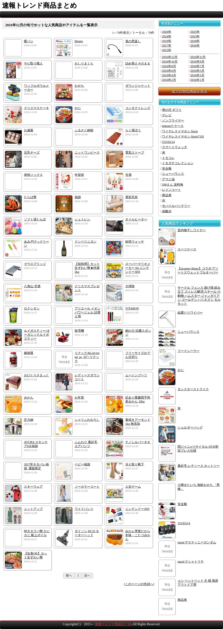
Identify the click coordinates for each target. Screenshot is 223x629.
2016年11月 (198, 57)
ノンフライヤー (173, 120)
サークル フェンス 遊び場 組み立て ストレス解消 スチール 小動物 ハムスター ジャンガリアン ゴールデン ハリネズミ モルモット (199, 295)
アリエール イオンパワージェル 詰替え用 (87, 312)
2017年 (166, 45)
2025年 (195, 32)
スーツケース (187, 249)
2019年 (166, 41)
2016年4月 (169, 75)
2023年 (195, 36)
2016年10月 (170, 61)
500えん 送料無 (172, 184)
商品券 (167, 195)
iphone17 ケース (173, 126)
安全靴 (167, 168)
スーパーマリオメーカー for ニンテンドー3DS (137, 267)
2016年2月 (169, 80)
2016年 (195, 45)
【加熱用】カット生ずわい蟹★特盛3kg (87, 267)
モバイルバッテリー (176, 206)
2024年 (166, 36)
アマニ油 (168, 179)
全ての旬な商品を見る (189, 91)
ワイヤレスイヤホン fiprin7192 (183, 136)
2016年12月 (170, 57)
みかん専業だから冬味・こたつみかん (137, 535)
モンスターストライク (193, 389)
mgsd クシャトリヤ (191, 561)
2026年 (166, 32)
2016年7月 (197, 66)
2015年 (166, 50)
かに (181, 370)
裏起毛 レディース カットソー (199, 465)
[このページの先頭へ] (139, 584)
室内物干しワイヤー (192, 230)
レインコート (171, 189)
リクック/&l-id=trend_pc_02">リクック (87, 357)
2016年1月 (197, 80)
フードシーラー (188, 351)
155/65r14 (168, 142)
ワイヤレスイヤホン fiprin (180, 131)
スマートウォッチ (174, 147)
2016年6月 (169, 70)
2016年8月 (169, 66)
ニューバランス (173, 173)
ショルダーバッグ (190, 427)
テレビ (167, 115)
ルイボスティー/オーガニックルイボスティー (37, 334)
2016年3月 (197, 75)
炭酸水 (167, 211)
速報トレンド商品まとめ (113, 624)
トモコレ (168, 158)
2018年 (195, 41)
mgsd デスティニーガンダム (197, 542)
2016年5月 (197, 70)
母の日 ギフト (172, 110)
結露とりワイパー (190, 312)
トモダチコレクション (177, 163)
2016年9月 (197, 61)
